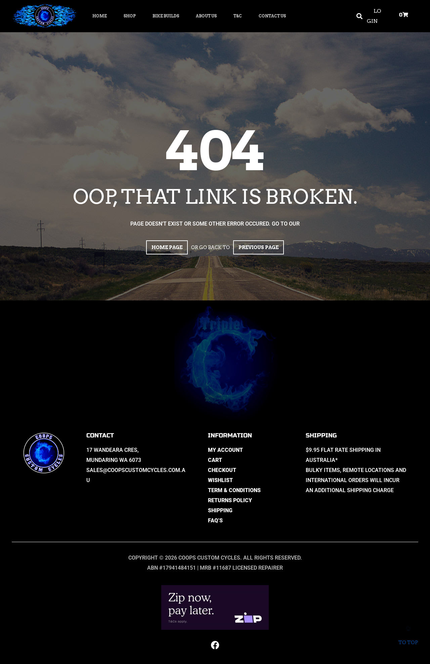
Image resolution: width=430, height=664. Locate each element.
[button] (359, 16)
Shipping (220, 510)
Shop (130, 15)
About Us (206, 15)
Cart (215, 460)
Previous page (258, 247)
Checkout (222, 470)
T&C (237, 15)
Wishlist (220, 480)
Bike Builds (166, 15)
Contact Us (272, 15)
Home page (167, 247)
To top (408, 638)
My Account (225, 450)
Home (99, 15)
